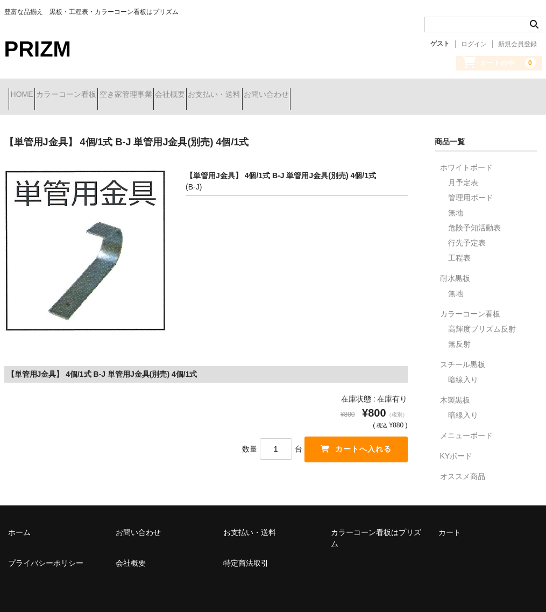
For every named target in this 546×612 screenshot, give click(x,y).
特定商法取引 (245, 555)
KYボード (456, 448)
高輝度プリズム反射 (482, 320)
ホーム (19, 524)
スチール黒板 (462, 356)
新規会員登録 (517, 44)
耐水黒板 (455, 270)
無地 (455, 204)
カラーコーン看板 (90, 95)
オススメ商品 (462, 468)
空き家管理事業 (168, 95)
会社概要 (232, 95)
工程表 (459, 249)
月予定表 (463, 174)
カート (449, 524)
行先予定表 (467, 234)
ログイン (474, 44)
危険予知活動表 (474, 219)
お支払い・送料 (295, 95)
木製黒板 (455, 392)
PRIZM (37, 49)
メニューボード (466, 427)
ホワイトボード (466, 159)
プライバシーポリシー (45, 555)
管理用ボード (470, 189)
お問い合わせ (366, 95)
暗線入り (463, 371)
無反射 (459, 336)
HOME (26, 95)
